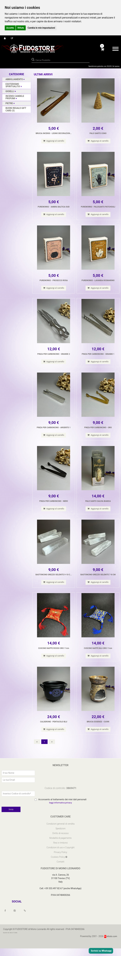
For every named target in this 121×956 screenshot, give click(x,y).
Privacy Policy (60, 860)
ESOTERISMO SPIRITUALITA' (13, 85)
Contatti (60, 869)
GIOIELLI (10, 91)
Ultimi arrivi (43, 74)
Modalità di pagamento (60, 845)
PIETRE (9, 103)
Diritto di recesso (60, 841)
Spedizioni (61, 836)
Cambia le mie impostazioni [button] (41, 28)
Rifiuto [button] (20, 28)
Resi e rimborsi (60, 850)
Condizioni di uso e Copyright (60, 855)
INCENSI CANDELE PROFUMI (15, 97)
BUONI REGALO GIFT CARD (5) (16, 109)
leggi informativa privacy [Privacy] (60, 810)
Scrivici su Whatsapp (101, 951)
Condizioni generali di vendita (60, 831)
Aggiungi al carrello (54, 141)
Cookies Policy (58, 864)
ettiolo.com (110, 944)
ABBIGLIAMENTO (14, 79)
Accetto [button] (10, 28)
